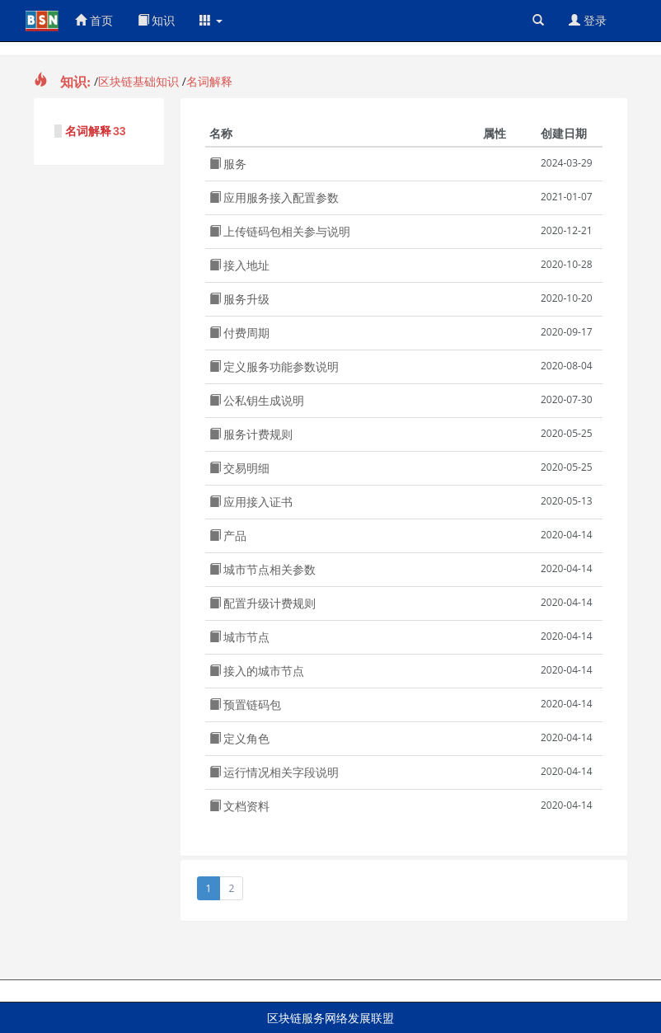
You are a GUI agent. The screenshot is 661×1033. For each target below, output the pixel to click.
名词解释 (209, 81)
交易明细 (239, 468)
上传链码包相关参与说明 (280, 231)
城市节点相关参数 (262, 569)
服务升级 (239, 299)
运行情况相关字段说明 (274, 772)
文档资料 (239, 806)
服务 (228, 163)
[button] (211, 20)
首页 (94, 20)
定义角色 (239, 738)
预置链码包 (245, 704)
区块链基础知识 (138, 81)
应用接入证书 (251, 501)
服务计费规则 (251, 434)
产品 (228, 535)
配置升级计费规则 (262, 603)
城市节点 (239, 637)
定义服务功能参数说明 (274, 366)
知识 (157, 20)
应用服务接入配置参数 (274, 197)
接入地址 (239, 265)
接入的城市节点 (257, 670)
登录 (588, 20)
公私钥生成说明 (257, 400)
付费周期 (239, 332)
